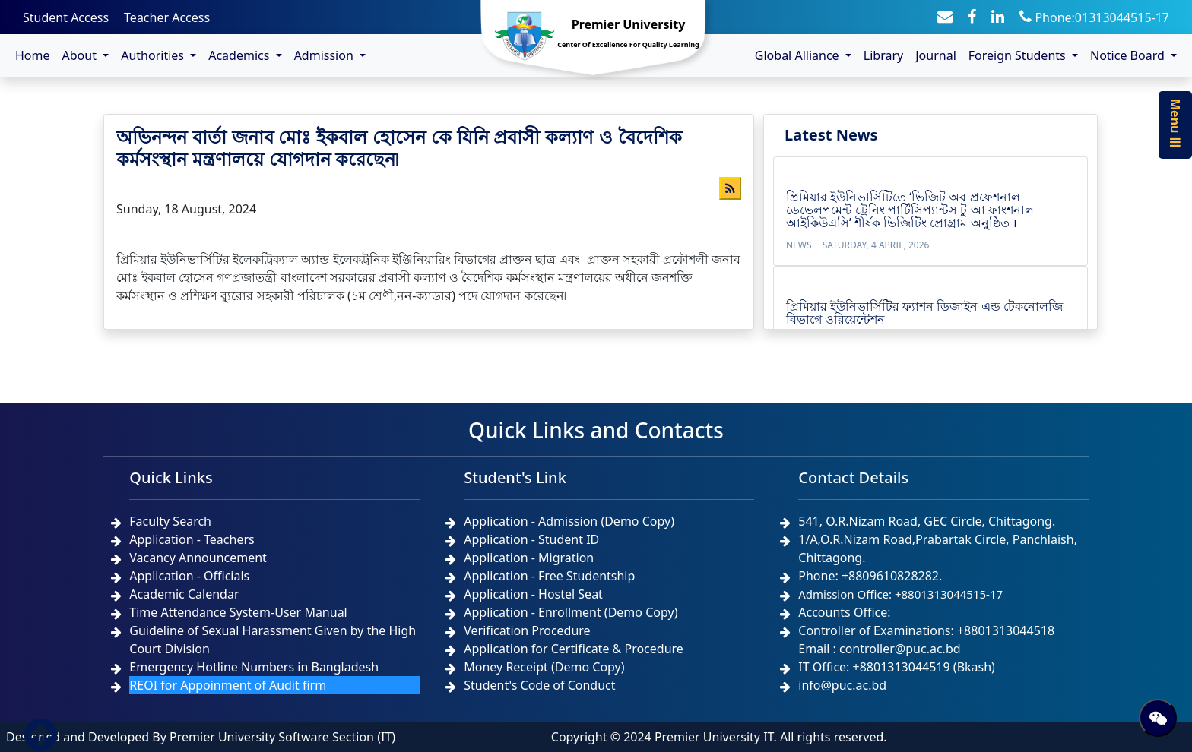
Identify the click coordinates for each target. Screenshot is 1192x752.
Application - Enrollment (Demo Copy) (570, 612)
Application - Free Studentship (549, 575)
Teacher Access (167, 17)
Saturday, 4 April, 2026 (876, 245)
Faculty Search (170, 521)
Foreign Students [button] (1018, 55)
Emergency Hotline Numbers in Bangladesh (254, 667)
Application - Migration (529, 557)
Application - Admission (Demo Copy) (569, 521)
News (799, 245)
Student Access (66, 17)
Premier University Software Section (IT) (282, 736)
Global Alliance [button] (798, 55)
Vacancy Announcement (198, 557)
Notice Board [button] (1129, 55)
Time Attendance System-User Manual (238, 612)
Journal (935, 55)
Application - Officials (189, 575)
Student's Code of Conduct (539, 685)
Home (32, 55)
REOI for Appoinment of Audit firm (227, 685)
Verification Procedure (527, 630)
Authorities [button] (154, 55)
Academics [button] (240, 55)
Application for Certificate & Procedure (573, 648)
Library (883, 55)
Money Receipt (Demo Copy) (544, 667)
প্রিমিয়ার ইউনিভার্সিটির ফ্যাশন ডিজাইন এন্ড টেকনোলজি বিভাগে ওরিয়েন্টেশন (924, 312)
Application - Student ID (531, 539)
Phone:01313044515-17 (1094, 17)
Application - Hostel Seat (533, 594)
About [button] (81, 55)
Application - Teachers (191, 539)
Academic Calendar (184, 594)
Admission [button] (325, 55)
